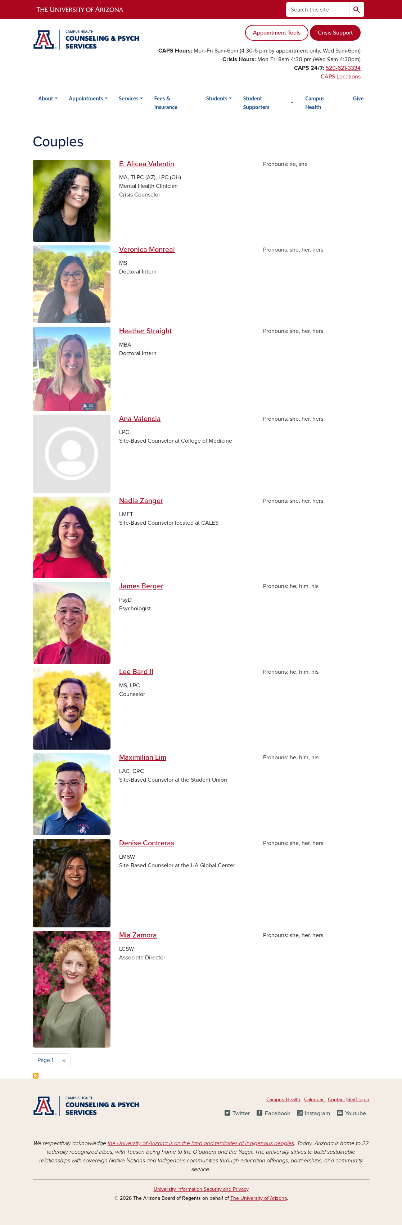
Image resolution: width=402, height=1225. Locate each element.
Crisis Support (335, 32)
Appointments (86, 98)
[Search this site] (317, 9)
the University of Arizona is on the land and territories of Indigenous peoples (201, 1143)
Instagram (317, 1113)
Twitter (241, 1113)
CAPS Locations (341, 76)
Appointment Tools (277, 32)
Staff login (358, 1100)
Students (216, 98)
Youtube (355, 1113)
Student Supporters (256, 102)
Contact (336, 1100)
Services (129, 98)
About (46, 98)
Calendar (314, 1100)
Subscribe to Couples (36, 1076)
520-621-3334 (343, 68)
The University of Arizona (258, 1198)
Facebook (277, 1113)
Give (358, 98)
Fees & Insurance (165, 102)
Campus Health (314, 102)
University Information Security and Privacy (201, 1189)
